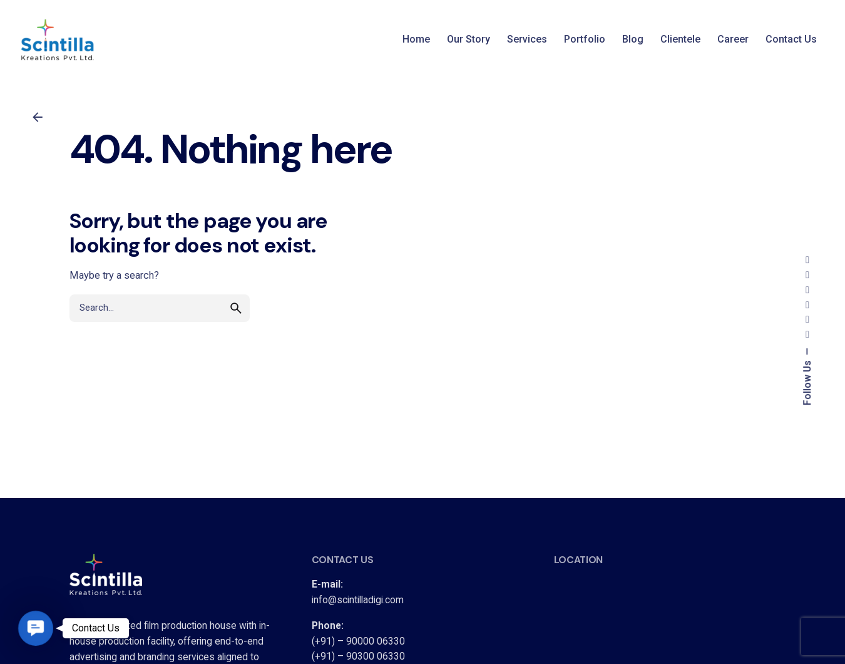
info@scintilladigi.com (358, 600)
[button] (35, 628)
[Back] (37, 117)
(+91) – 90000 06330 (358, 641)
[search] (236, 308)
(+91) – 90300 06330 (358, 656)
